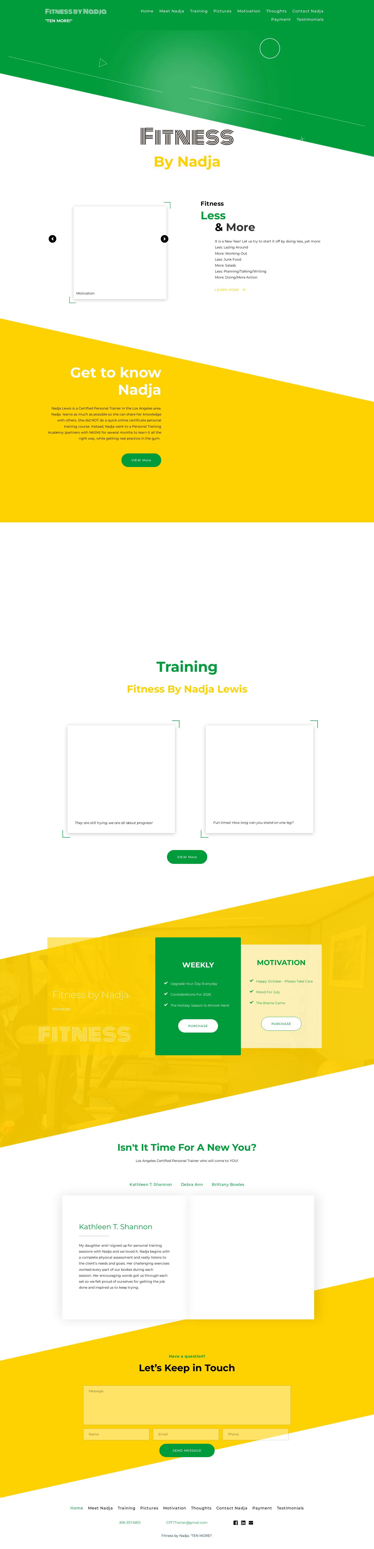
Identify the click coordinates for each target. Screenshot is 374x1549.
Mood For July (268, 992)
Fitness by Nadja (76, 11)
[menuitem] (147, 11)
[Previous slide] (52, 239)
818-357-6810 (129, 1524)
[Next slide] (164, 239)
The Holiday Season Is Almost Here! (200, 1005)
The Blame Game (270, 1003)
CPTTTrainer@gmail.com (187, 1524)
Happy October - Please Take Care (284, 981)
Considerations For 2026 (191, 994)
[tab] (150, 1184)
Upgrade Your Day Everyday (194, 984)
